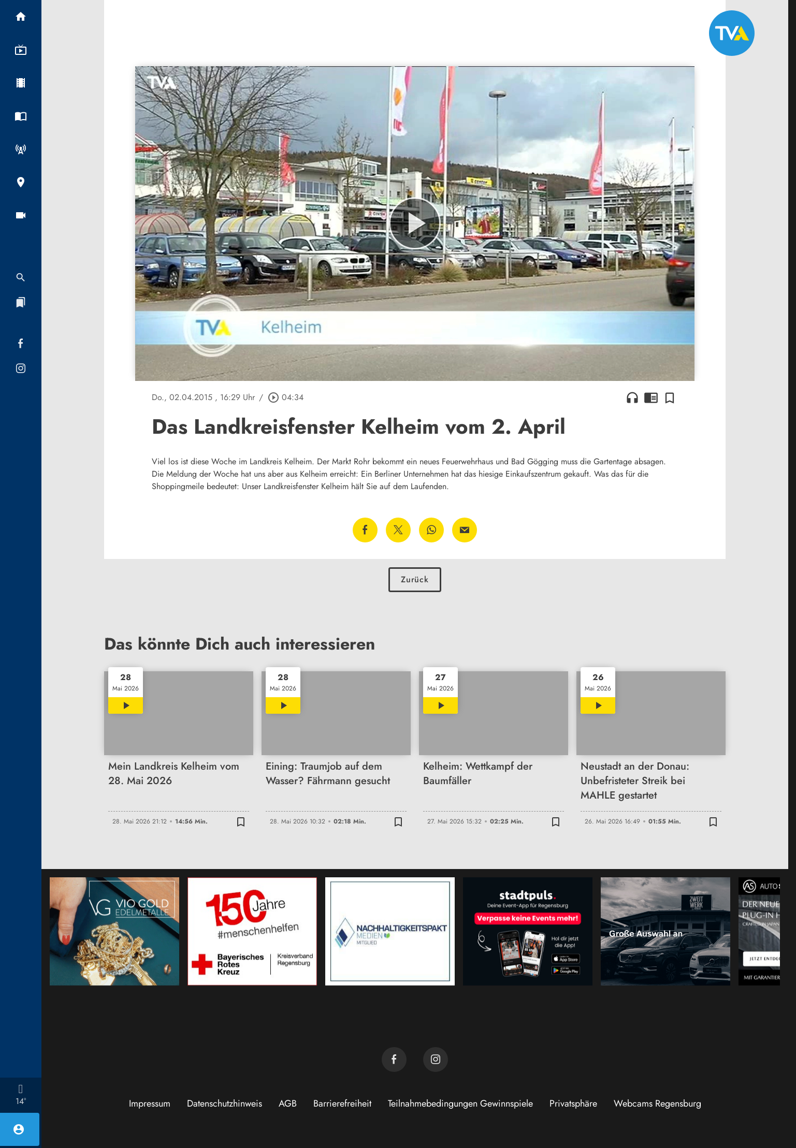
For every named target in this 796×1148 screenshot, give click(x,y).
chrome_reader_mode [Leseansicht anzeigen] (651, 397)
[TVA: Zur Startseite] (732, 33)
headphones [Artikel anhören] (632, 397)
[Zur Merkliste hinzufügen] (669, 397)
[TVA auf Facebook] (394, 1059)
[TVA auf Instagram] (435, 1059)
